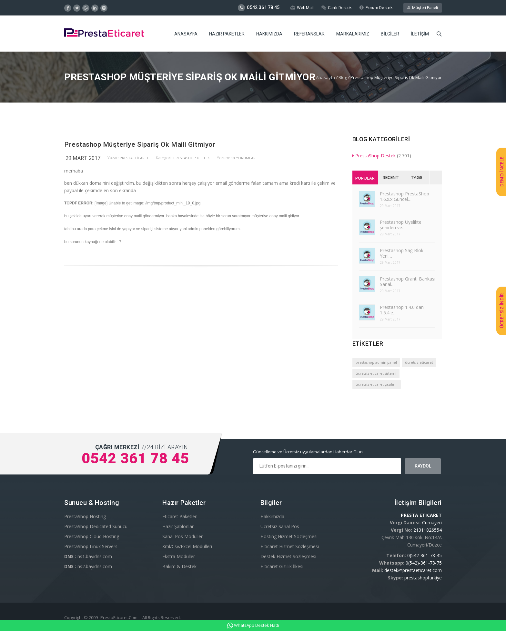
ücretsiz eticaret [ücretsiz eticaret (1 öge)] (419, 362)
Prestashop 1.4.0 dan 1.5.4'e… (402, 309)
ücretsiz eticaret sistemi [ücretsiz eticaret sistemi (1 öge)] (376, 373)
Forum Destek (376, 7)
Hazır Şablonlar (178, 526)
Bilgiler (390, 33)
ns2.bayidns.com (88, 566)
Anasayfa (185, 33)
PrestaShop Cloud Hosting (91, 536)
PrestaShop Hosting (85, 516)
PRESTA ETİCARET (421, 515)
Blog (343, 77)
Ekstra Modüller (178, 556)
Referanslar (309, 33)
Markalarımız (352, 33)
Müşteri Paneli (422, 7)
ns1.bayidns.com (88, 556)
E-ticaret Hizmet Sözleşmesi (289, 546)
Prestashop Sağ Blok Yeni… (401, 253)
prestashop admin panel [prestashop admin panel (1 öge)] (376, 362)
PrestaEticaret (134, 157)
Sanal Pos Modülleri (183, 536)
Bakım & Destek (179, 566)
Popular (365, 178)
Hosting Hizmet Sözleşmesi (289, 536)
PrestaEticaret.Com (118, 617)
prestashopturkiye (423, 578)
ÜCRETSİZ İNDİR (502, 310)
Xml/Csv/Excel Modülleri (187, 546)
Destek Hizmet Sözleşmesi (288, 556)
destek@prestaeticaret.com (413, 570)
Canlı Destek (336, 7)
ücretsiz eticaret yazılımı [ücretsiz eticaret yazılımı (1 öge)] (377, 384)
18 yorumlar (243, 157)
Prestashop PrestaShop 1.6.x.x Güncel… (404, 196)
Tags (416, 177)
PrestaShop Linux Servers (90, 546)
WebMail (301, 7)
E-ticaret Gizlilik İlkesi (281, 566)
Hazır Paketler (227, 33)
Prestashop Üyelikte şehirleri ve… (400, 224)
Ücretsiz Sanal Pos (279, 526)
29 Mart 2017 (83, 158)
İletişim (420, 33)
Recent (391, 177)
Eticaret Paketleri (179, 516)
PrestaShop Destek (191, 157)
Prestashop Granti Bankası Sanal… (407, 281)
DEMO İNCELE (502, 172)
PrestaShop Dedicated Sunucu (95, 526)
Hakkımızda (269, 33)
